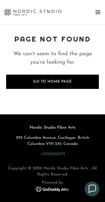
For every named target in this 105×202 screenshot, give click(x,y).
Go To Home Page (52, 82)
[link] (32, 12)
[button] (98, 12)
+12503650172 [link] (52, 154)
